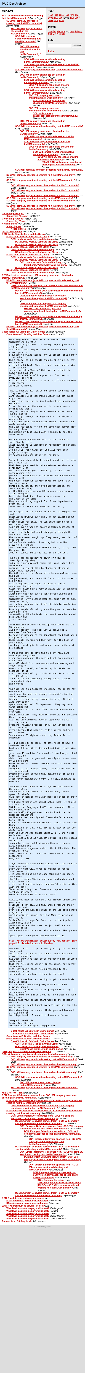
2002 (50, 18)
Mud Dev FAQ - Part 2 (13, 1093)
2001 (77, 15)
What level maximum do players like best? (23, 1206)
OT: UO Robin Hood (12, 231)
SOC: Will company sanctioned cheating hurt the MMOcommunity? (24, 22)
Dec (63, 34)
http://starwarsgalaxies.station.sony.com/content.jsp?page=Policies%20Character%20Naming (43, 942)
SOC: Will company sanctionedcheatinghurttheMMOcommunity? (55, 114)
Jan (50, 31)
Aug (80, 31)
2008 (50, 20)
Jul (76, 31)
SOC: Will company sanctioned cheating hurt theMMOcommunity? (28, 39)
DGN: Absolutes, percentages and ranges (23, 1198)
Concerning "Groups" (13, 213)
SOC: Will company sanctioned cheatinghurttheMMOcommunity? (46, 96)
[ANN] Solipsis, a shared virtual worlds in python (26, 1051)
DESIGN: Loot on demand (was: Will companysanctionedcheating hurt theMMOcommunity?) (52, 309)
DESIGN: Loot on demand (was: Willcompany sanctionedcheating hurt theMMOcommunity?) (43, 296)
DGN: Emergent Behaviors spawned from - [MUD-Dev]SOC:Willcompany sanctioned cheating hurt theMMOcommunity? (59, 1185)
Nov (59, 34)
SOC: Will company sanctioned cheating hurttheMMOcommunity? (44, 60)
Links (51, 51)
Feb (54, 31)
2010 (61, 20)
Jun (72, 31)
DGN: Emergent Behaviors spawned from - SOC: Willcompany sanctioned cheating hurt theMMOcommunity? (53, 1167)
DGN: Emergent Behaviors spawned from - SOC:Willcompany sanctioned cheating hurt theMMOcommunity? (55, 1175)
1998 (61, 15)
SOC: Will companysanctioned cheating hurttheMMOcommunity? (44, 1059)
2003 (56, 18)
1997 (56, 15)
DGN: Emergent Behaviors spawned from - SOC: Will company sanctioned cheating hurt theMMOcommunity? (42, 1106)
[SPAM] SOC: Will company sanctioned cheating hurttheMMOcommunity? (61, 163)
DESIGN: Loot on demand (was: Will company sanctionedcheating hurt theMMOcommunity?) (43, 304)
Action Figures (9, 224)
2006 (72, 18)
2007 (77, 18)
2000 (72, 15)
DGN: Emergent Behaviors (51, 1180)
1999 (66, 15)
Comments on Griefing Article (17, 1221)
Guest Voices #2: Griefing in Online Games (23, 332)
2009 (56, 20)
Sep (50, 34)
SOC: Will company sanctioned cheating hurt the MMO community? (22, 16)
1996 (50, 15)
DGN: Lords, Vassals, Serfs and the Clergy (23, 234)
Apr (63, 31)
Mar (59, 31)
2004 (61, 18)
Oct (54, 34)
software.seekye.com (42, 1227)
